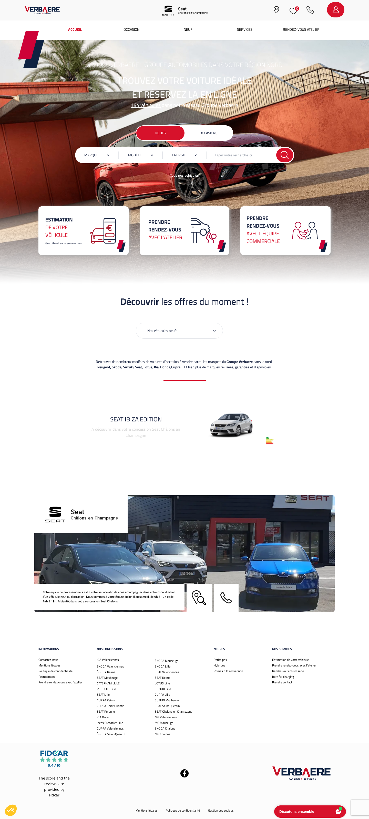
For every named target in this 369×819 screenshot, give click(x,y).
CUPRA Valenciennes (110, 728)
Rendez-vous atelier (301, 29)
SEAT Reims (162, 678)
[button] (11, 810)
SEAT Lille (103, 694)
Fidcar (54, 795)
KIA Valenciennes (108, 660)
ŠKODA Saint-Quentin (111, 734)
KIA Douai (103, 717)
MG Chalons (162, 734)
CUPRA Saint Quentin (110, 706)
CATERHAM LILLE (108, 683)
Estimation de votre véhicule (290, 660)
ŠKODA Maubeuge (166, 661)
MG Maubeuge (164, 723)
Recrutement (46, 677)
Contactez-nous (48, 660)
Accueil (75, 29)
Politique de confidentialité (55, 671)
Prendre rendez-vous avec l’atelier (60, 682)
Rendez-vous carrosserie (288, 671)
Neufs (160, 133)
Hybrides (219, 665)
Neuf (188, 29)
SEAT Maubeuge (107, 678)
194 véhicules (146, 105)
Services (244, 29)
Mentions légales (49, 665)
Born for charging (283, 677)
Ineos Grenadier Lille (110, 723)
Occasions (209, 133)
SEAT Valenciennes (167, 672)
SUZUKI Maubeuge (167, 700)
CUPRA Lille (162, 694)
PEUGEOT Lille (106, 689)
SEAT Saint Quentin (167, 706)
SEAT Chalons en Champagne (173, 711)
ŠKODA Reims (106, 672)
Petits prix (220, 660)
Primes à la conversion (228, 671)
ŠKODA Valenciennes (110, 666)
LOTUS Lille (162, 683)
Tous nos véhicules (184, 175)
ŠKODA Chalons (165, 728)
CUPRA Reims (106, 700)
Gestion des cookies (221, 810)
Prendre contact (282, 682)
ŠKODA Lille (162, 666)
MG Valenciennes (166, 717)
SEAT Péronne (106, 711)
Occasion (131, 29)
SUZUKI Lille (163, 689)
